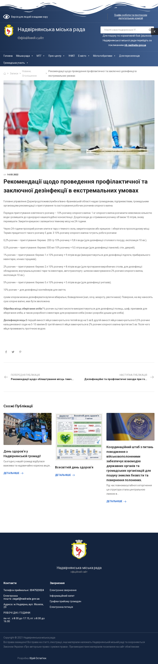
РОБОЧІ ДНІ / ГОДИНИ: (17, 612)
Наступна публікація (119, 377)
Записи (14, 73)
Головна (8, 55)
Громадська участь (16, 62)
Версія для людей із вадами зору (29, 16)
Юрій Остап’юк (38, 658)
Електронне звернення (63, 590)
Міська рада (24, 55)
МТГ (41, 55)
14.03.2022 (12, 174)
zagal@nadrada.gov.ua (25, 598)
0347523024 (37, 590)
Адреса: (8, 604)
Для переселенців (129, 55)
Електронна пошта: (11, 597)
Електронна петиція (61, 607)
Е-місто (84, 55)
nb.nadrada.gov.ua (135, 45)
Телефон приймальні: (16, 590)
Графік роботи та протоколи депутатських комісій (130, 16)
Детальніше (11, 473)
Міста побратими (104, 55)
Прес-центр (56, 55)
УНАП (71, 55)
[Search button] (150, 29)
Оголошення (29, 75)
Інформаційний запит (62, 595)
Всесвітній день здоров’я (74, 467)
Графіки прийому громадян (65, 601)
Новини (26, 71)
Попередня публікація (41, 377)
